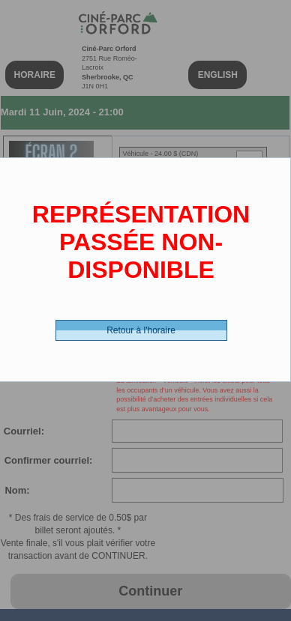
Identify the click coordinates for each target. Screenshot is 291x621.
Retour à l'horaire (141, 330)
